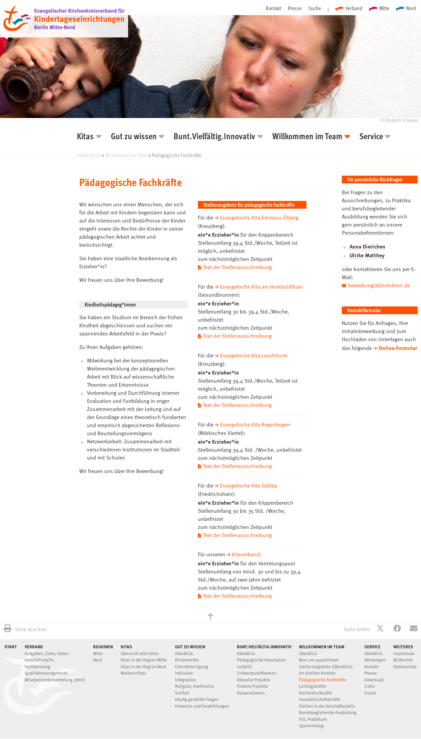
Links (369, 683)
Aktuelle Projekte (253, 677)
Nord (411, 8)
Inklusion (184, 670)
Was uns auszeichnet (319, 657)
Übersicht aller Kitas (140, 650)
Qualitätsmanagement (46, 670)
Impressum (404, 650)
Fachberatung (37, 663)
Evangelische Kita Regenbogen (255, 423)
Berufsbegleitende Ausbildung (328, 709)
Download (373, 677)
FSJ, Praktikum (313, 716)
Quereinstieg (311, 722)
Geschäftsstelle (39, 657)
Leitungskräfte (312, 683)
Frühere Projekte (252, 683)
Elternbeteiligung (191, 663)
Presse (295, 8)
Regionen (103, 643)
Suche (314, 8)
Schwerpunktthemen (256, 670)
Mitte (384, 8)
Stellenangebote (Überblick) (326, 663)
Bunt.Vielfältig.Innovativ (214, 137)
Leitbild (244, 663)
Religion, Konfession (194, 683)
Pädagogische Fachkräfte (323, 677)
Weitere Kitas (133, 670)
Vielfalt (182, 690)
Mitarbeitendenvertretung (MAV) (55, 677)
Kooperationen (251, 690)
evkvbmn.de (89, 155)
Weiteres (403, 643)
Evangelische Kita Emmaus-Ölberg (259, 218)
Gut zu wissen (134, 137)
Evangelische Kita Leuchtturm (254, 355)
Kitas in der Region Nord (143, 663)
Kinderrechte (187, 657)
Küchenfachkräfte (315, 690)
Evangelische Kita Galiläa (248, 483)
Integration (185, 677)
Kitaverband (246, 552)
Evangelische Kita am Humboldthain (261, 286)
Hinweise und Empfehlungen (202, 703)
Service (371, 137)
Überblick (184, 650)
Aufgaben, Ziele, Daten (46, 650)
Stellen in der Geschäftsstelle (327, 703)
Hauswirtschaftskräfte (319, 696)
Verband (353, 8)
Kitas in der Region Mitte (144, 657)
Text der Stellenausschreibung (237, 267)
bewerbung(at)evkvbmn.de (379, 286)
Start (10, 643)
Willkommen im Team (307, 137)
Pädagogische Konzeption (261, 657)
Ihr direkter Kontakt (317, 670)
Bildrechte (403, 657)
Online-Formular (398, 348)
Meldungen (375, 657)
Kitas (85, 137)
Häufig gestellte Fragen (197, 696)
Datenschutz (405, 663)
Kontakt (273, 8)
